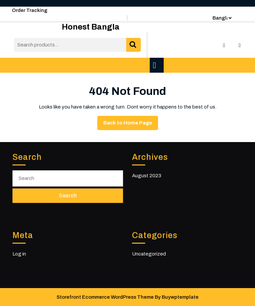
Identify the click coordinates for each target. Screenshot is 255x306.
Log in (20, 253)
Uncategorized (149, 253)
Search (133, 45)
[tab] (157, 65)
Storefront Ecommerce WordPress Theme (105, 297)
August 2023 (147, 175)
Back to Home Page (130, 124)
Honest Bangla (91, 27)
